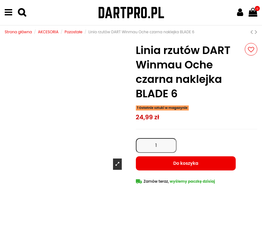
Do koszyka (185, 163)
